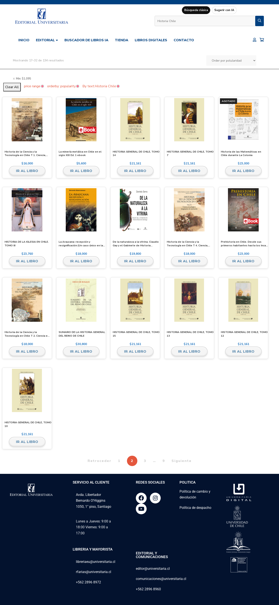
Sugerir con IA (224, 10)
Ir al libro (27, 171)
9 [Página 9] (163, 461)
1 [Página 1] (119, 461)
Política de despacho (195, 508)
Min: (23, 79)
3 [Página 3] (145, 461)
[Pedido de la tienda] (231, 60)
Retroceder (99, 461)
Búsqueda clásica (196, 10)
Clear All (12, 87)
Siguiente (182, 461)
